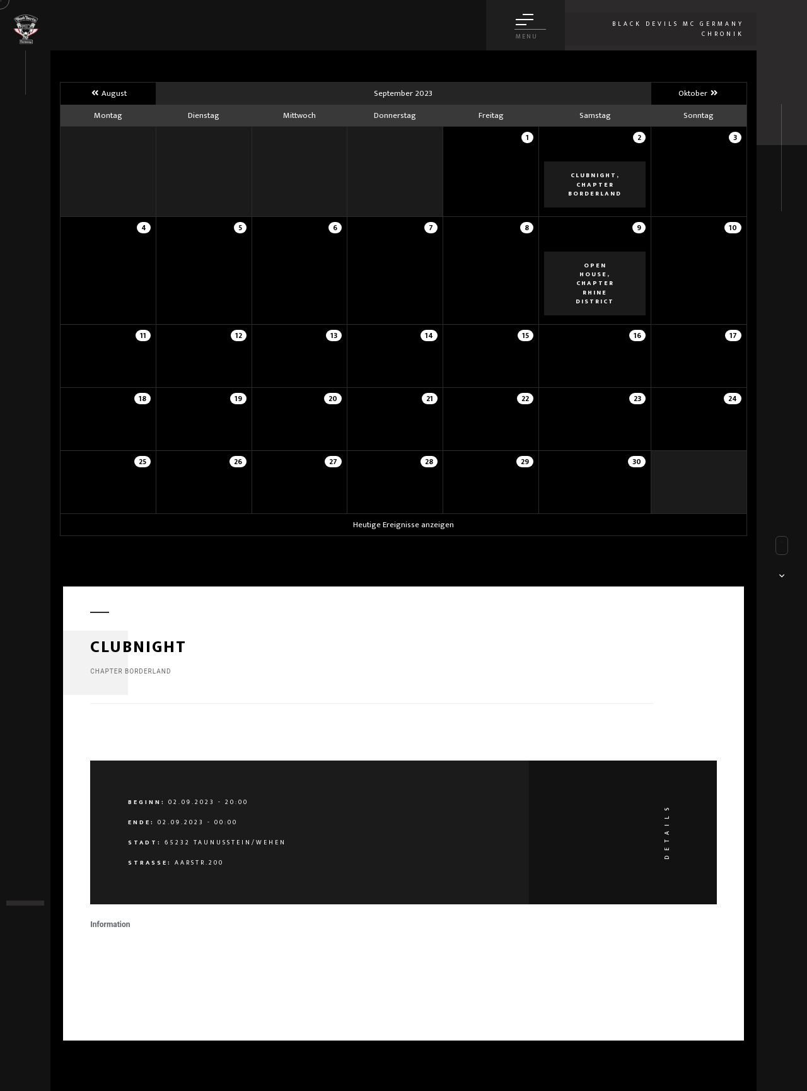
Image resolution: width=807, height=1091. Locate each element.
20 (332, 398)
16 (637, 335)
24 (732, 398)
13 (333, 335)
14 (429, 335)
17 (733, 335)
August (108, 93)
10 (733, 227)
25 (142, 461)
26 (238, 461)
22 (525, 398)
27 (333, 461)
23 (637, 398)
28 (429, 461)
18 (142, 398)
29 (525, 461)
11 (143, 335)
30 (636, 461)
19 (238, 398)
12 (238, 335)
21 (429, 398)
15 (525, 335)
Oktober (698, 93)
